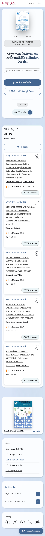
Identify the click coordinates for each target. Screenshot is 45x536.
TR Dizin (22, 104)
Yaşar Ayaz (10, 322)
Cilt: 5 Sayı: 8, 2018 (14, 471)
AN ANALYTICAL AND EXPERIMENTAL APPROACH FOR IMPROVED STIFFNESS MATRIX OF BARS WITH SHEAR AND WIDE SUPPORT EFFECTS (20, 311)
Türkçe (30, 3)
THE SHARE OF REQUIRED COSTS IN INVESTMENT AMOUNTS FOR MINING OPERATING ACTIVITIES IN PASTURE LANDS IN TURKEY (19, 264)
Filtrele (22, 147)
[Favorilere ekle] (37, 156)
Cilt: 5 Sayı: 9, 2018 (14, 465)
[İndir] (38, 494)
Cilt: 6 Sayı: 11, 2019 (14, 454)
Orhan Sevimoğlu (13, 182)
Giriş (39, 3)
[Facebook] (8, 522)
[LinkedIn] (30, 522)
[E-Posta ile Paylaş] (37, 522)
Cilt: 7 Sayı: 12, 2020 (14, 449)
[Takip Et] (30, 112)
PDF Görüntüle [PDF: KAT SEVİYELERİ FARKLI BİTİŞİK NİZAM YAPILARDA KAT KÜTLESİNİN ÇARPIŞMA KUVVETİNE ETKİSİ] (30, 381)
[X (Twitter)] (22, 522)
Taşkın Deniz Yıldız (14, 275)
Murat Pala (10, 365)
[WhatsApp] (15, 522)
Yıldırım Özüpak (13, 228)
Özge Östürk (28, 182)
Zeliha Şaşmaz (22, 365)
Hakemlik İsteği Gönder (22, 91)
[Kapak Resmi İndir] (37, 431)
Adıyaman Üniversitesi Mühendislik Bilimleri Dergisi (22, 57)
